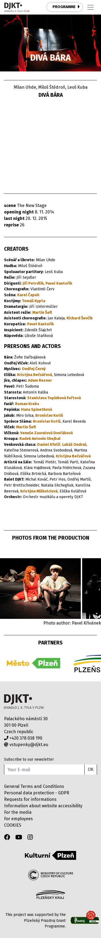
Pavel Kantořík (59, 283)
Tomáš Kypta (33, 301)
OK (90, 769)
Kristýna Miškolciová (39, 491)
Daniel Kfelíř (48, 444)
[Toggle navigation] (90, 7)
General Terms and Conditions (34, 786)
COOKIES (12, 825)
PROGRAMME (66, 6)
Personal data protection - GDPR (36, 792)
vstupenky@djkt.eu (26, 744)
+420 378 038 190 (23, 738)
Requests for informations (30, 799)
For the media (18, 812)
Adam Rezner (40, 380)
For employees (18, 818)
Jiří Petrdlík (33, 283)
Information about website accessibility (43, 805)
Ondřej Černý (34, 369)
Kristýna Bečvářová (34, 375)
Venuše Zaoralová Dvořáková (46, 433)
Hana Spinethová (36, 409)
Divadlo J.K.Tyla (24, 701)
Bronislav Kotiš (49, 415)
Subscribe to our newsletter (29, 759)
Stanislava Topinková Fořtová (54, 398)
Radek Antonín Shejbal (40, 438)
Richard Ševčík (80, 318)
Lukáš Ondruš (74, 444)
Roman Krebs (27, 404)
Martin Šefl (42, 312)
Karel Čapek (28, 295)
